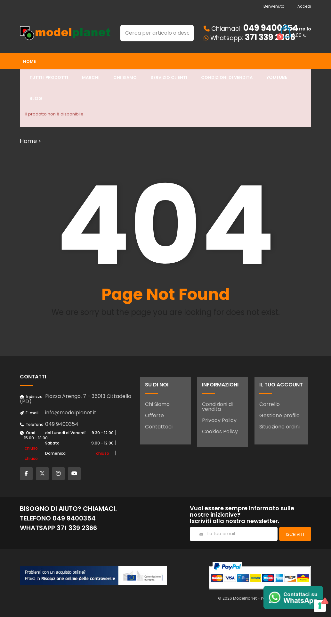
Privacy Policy (219, 420)
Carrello (269, 404)
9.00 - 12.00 (102, 443)
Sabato (52, 443)
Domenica (55, 453)
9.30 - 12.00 (103, 432)
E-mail (29, 412)
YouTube (276, 77)
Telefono (32, 424)
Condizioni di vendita (217, 407)
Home (29, 61)
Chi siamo (125, 77)
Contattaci (159, 426)
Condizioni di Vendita (227, 77)
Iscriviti (295, 534)
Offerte (154, 415)
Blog (35, 98)
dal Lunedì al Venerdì (65, 432)
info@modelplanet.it (70, 412)
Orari (27, 432)
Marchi (91, 77)
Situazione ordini (279, 426)
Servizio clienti (168, 77)
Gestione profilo (279, 415)
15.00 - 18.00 (36, 437)
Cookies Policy (220, 431)
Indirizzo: (32, 396)
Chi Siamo (157, 404)
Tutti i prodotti (48, 77)
